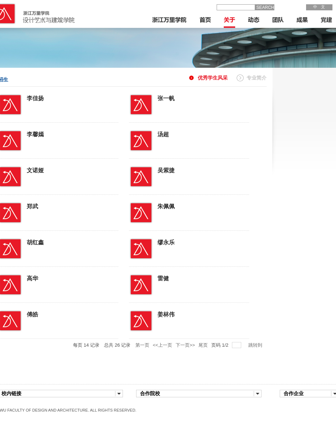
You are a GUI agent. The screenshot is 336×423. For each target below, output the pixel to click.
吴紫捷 (174, 169)
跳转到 (256, 345)
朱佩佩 (174, 205)
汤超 (171, 133)
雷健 (171, 277)
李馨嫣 (44, 133)
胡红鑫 (44, 241)
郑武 (41, 205)
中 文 (319, 7)
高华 (41, 277)
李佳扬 (44, 97)
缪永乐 (174, 241)
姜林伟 (174, 313)
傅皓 (41, 313)
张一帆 (174, 97)
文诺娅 (44, 169)
